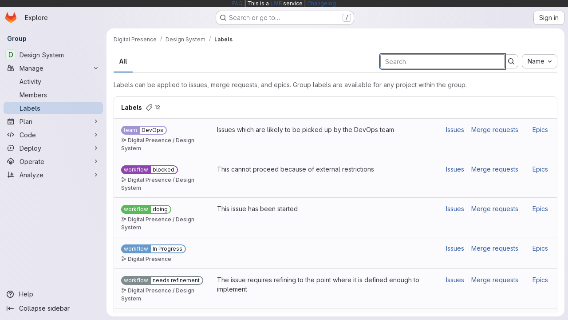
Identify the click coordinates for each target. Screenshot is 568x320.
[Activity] (53, 81)
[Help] (53, 294)
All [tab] (123, 61)
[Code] (53, 134)
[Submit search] (511, 61)
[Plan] (53, 121)
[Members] (53, 94)
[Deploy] (53, 148)
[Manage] (53, 68)
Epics (540, 129)
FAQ (237, 3)
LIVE (276, 3)
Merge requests (494, 129)
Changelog (321, 3)
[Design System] (53, 54)
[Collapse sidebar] (53, 308)
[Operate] (53, 161)
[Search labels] (442, 61)
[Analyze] (53, 174)
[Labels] (53, 108)
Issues (455, 129)
